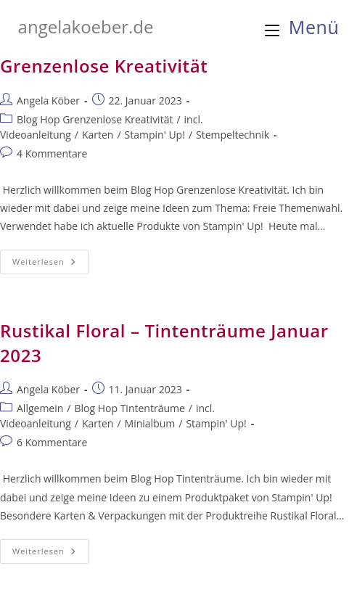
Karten (98, 134)
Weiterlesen (50, 264)
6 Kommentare (52, 442)
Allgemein (40, 408)
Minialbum (150, 423)
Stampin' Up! (155, 134)
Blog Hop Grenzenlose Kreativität (95, 119)
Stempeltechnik (232, 134)
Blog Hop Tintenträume (129, 408)
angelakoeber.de (86, 26)
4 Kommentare (52, 153)
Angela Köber (48, 100)
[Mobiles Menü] (302, 27)
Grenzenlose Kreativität (104, 66)
